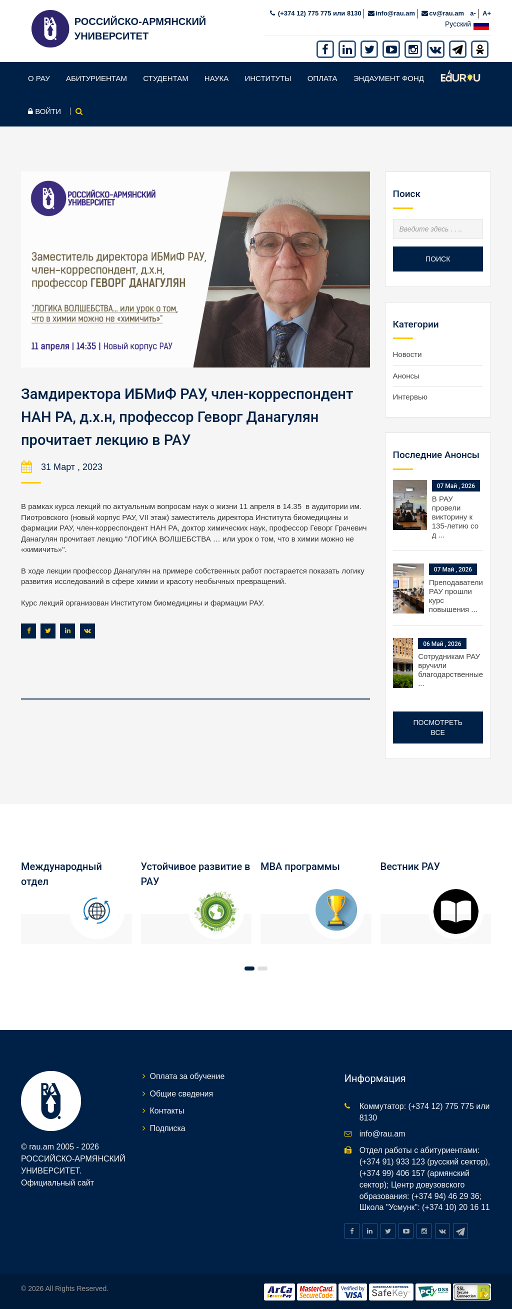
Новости (407, 352)
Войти (44, 108)
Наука (216, 76)
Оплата (323, 76)
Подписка (168, 1126)
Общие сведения (182, 1090)
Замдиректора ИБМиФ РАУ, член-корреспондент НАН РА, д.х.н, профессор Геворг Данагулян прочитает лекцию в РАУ (192, 413)
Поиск (438, 256)
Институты (267, 76)
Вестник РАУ (410, 864)
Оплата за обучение (187, 1074)
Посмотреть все (438, 725)
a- (473, 10)
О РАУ (39, 76)
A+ (486, 10)
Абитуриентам (96, 76)
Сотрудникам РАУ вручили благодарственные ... (450, 667)
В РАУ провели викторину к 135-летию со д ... (455, 514)
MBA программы (300, 864)
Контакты (167, 1108)
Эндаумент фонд (389, 76)
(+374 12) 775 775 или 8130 (319, 10)
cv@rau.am (446, 10)
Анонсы (406, 372)
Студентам (165, 76)
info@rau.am (395, 10)
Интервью (410, 394)
